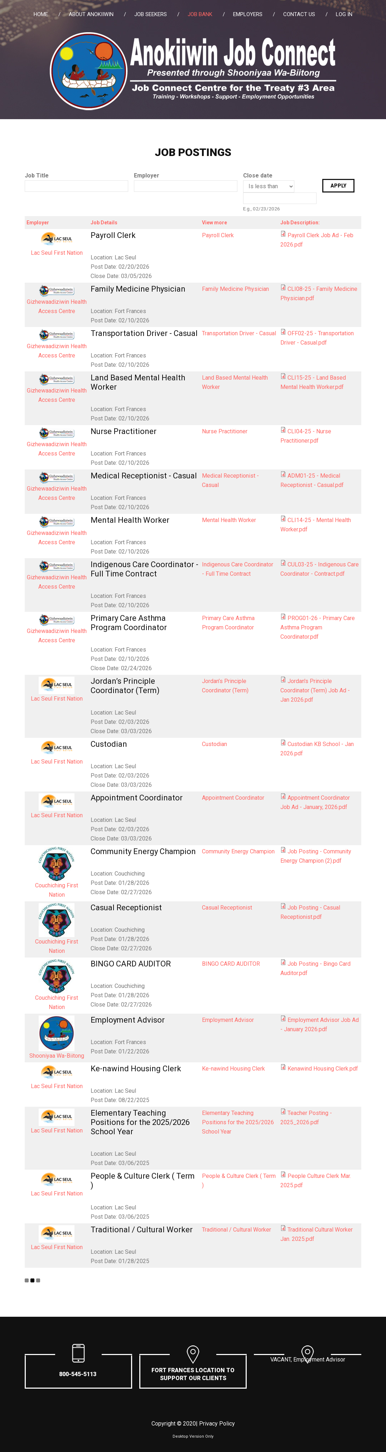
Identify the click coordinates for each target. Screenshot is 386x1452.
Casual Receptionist (126, 907)
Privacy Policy (217, 1423)
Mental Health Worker (130, 520)
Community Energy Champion (143, 851)
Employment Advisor (128, 1019)
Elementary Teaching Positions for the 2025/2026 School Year (140, 1122)
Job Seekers (150, 14)
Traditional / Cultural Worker (142, 1229)
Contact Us (299, 14)
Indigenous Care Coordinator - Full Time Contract (144, 569)
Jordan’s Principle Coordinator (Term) (125, 686)
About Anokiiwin (91, 14)
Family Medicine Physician (138, 288)
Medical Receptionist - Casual (144, 475)
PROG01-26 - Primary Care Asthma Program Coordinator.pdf (317, 627)
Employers (247, 14)
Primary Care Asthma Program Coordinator (129, 623)
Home (41, 14)
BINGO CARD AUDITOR (131, 963)
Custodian (109, 744)
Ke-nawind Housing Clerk (136, 1068)
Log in (344, 14)
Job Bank (200, 14)
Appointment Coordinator (137, 797)
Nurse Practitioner (123, 431)
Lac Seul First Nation (57, 252)
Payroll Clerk (113, 235)
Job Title (37, 175)
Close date (257, 175)
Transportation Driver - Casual (144, 333)
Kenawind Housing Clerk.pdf (323, 1068)
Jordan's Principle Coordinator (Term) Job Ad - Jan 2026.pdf (315, 690)
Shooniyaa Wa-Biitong (56, 1055)
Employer (146, 175)
